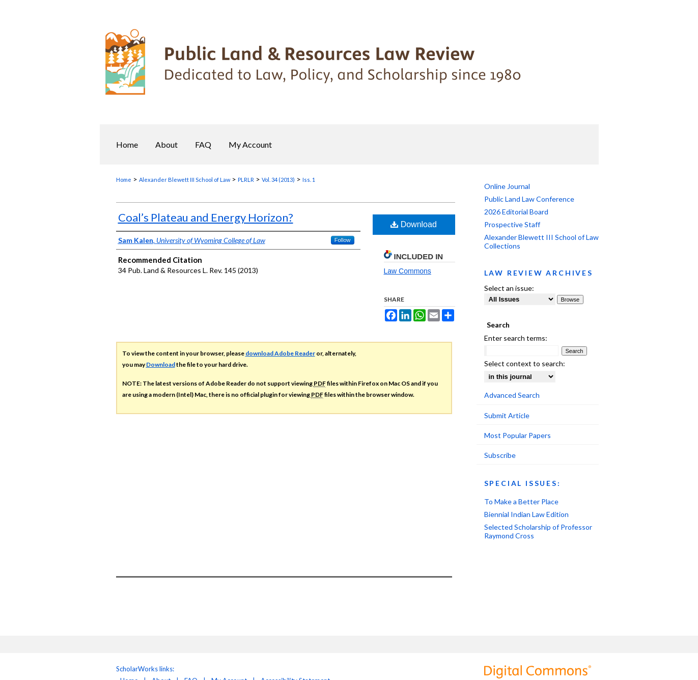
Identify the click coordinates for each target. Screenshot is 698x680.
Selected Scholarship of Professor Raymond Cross (538, 531)
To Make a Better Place (521, 501)
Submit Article (506, 415)
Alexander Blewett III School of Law (184, 179)
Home (123, 179)
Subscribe (500, 455)
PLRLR (246, 179)
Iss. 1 (308, 179)
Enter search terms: (515, 338)
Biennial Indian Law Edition (526, 514)
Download (413, 224)
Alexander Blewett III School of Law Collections (541, 241)
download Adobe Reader (280, 353)
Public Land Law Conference (529, 199)
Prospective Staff (512, 224)
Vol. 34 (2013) (278, 179)
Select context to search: (524, 363)
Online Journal (507, 186)
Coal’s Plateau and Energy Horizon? (205, 217)
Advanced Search (512, 395)
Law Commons (407, 271)
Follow (342, 240)
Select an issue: (509, 288)
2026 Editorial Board (516, 211)
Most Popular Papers (517, 435)
